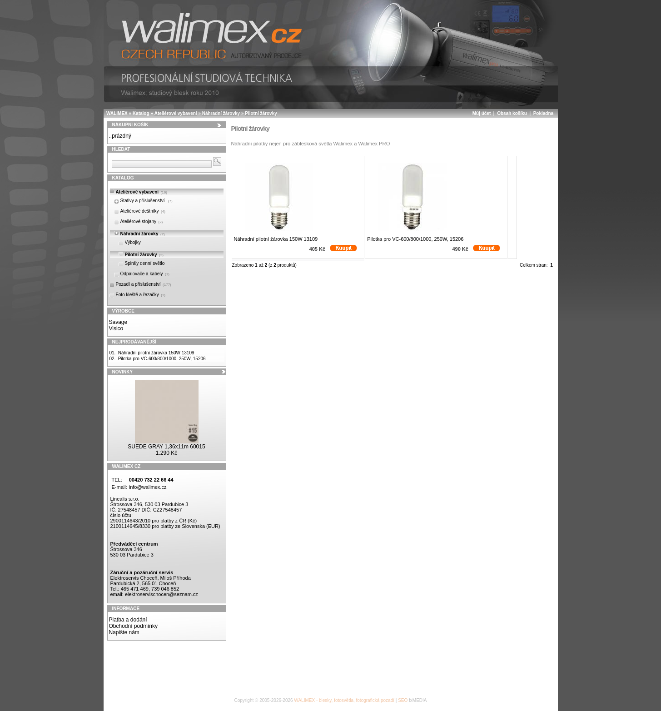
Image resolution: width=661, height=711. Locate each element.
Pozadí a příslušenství (143, 284)
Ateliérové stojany (141, 221)
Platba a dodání (128, 620)
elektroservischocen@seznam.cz (161, 594)
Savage (118, 322)
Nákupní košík (130, 124)
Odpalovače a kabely (144, 273)
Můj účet (481, 113)
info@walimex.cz (148, 487)
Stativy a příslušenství (146, 200)
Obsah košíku (512, 113)
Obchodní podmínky (133, 626)
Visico (116, 328)
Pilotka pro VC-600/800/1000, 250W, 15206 (162, 358)
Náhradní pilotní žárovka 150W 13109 (156, 352)
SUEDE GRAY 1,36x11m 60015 (166, 446)
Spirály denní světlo (145, 263)
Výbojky (133, 242)
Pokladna (543, 113)
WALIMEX (117, 113)
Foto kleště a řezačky (140, 294)
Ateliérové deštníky (142, 211)
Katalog (141, 113)
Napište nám (124, 632)
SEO (403, 700)
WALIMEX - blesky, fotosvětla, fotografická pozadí (344, 700)
